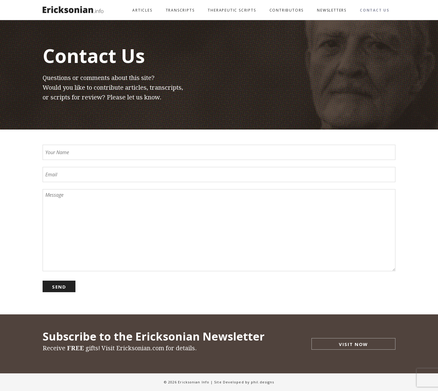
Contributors (286, 10)
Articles (142, 10)
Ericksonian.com (140, 348)
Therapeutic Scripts (232, 10)
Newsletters (331, 10)
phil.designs (262, 382)
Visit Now (353, 344)
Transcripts (180, 10)
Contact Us (374, 10)
